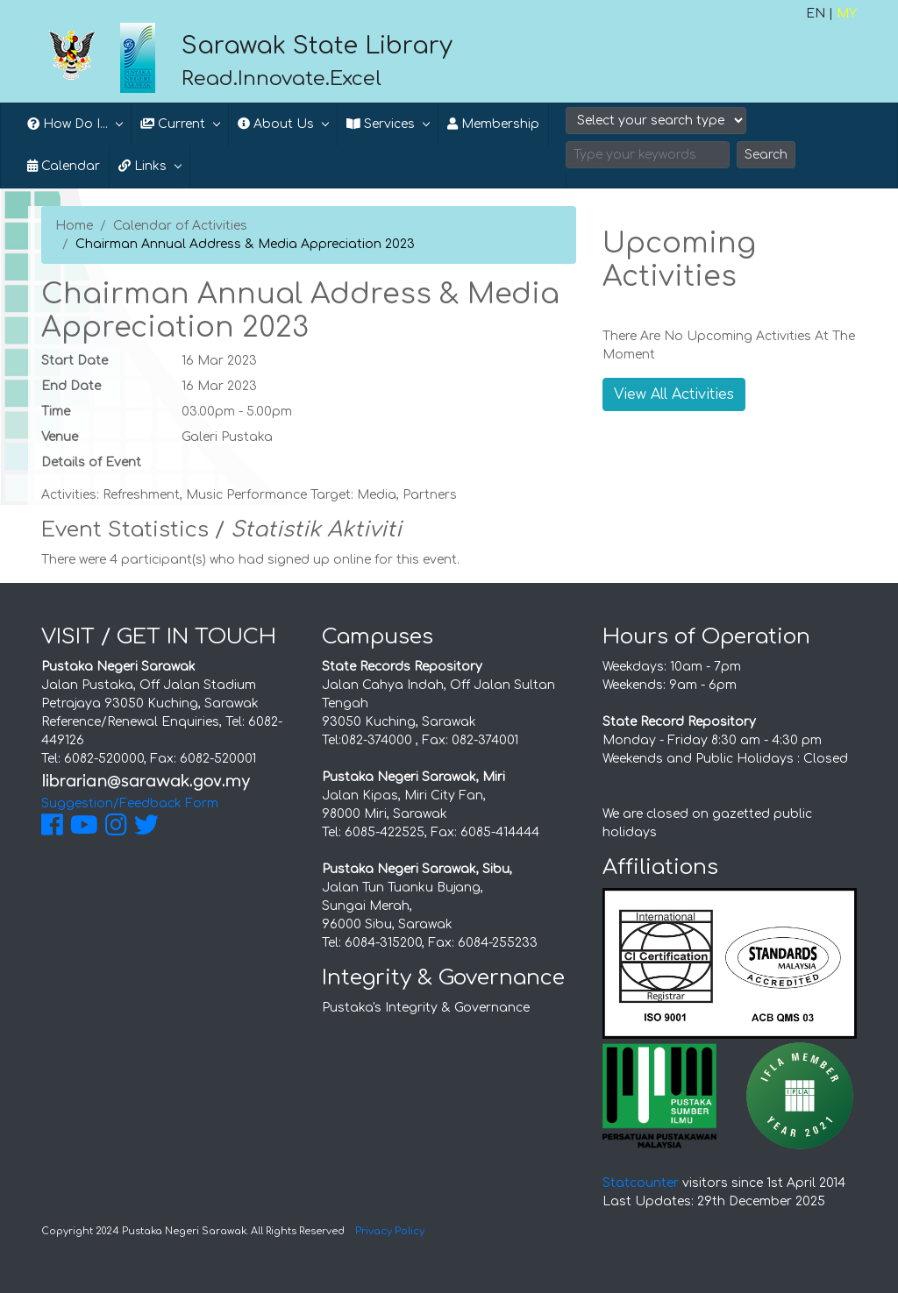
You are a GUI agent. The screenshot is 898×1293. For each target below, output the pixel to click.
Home (74, 225)
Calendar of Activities (180, 225)
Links (142, 166)
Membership (493, 124)
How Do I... (67, 124)
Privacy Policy (389, 1231)
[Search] (648, 154)
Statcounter (640, 1183)
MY (847, 13)
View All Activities (674, 394)
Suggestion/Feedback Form (129, 803)
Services (380, 124)
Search (766, 154)
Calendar (63, 166)
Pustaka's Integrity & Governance (426, 1007)
